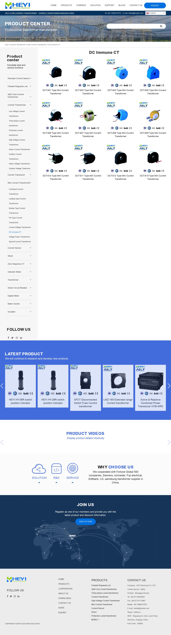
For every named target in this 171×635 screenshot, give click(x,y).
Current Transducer (16, 175)
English (151, 13)
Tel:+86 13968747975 (113, 13)
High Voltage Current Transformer (17, 142)
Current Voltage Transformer (20, 227)
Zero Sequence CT (16, 264)
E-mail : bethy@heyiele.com (138, 608)
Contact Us (136, 5)
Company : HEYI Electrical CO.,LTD (141, 585)
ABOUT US (63, 593)
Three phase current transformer (17, 123)
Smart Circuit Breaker (17, 288)
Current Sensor (14, 248)
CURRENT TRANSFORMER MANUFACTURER (56, 13)
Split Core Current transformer (16, 95)
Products (66, 5)
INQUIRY (62, 613)
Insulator (11, 312)
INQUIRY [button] (155, 6)
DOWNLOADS (64, 598)
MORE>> (95, 620)
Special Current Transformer (20, 242)
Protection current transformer (16, 132)
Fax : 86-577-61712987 (136, 601)
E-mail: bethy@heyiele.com (133, 13)
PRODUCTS (63, 584)
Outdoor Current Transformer (15, 156)
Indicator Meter (14, 272)
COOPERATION (65, 589)
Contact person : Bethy (136, 589)
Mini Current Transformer (19, 183)
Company (81, 5)
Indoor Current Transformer (19, 149)
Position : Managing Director (138, 593)
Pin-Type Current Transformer (15, 220)
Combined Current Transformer (16, 191)
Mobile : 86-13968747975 (137, 604)
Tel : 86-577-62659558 (136, 597)
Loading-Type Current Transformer (17, 201)
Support (109, 5)
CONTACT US (64, 603)
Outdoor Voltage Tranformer (19, 168)
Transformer (13, 280)
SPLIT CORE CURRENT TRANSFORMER (21, 13)
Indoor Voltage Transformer (19, 164)
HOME (54, 5)
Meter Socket (14, 304)
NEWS (61, 608)
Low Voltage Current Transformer (17, 113)
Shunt (10, 256)
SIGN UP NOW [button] (85, 522)
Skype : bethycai (133, 612)
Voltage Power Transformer (19, 237)
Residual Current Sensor (19, 78)
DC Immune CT (15, 232)
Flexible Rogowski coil (18, 86)
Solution (95, 5)
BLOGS (122, 5)
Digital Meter (13, 296)
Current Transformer (17, 105)
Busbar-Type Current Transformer (17, 210)
